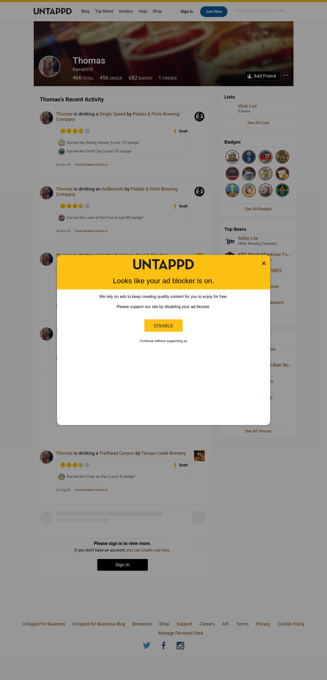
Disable (164, 325)
